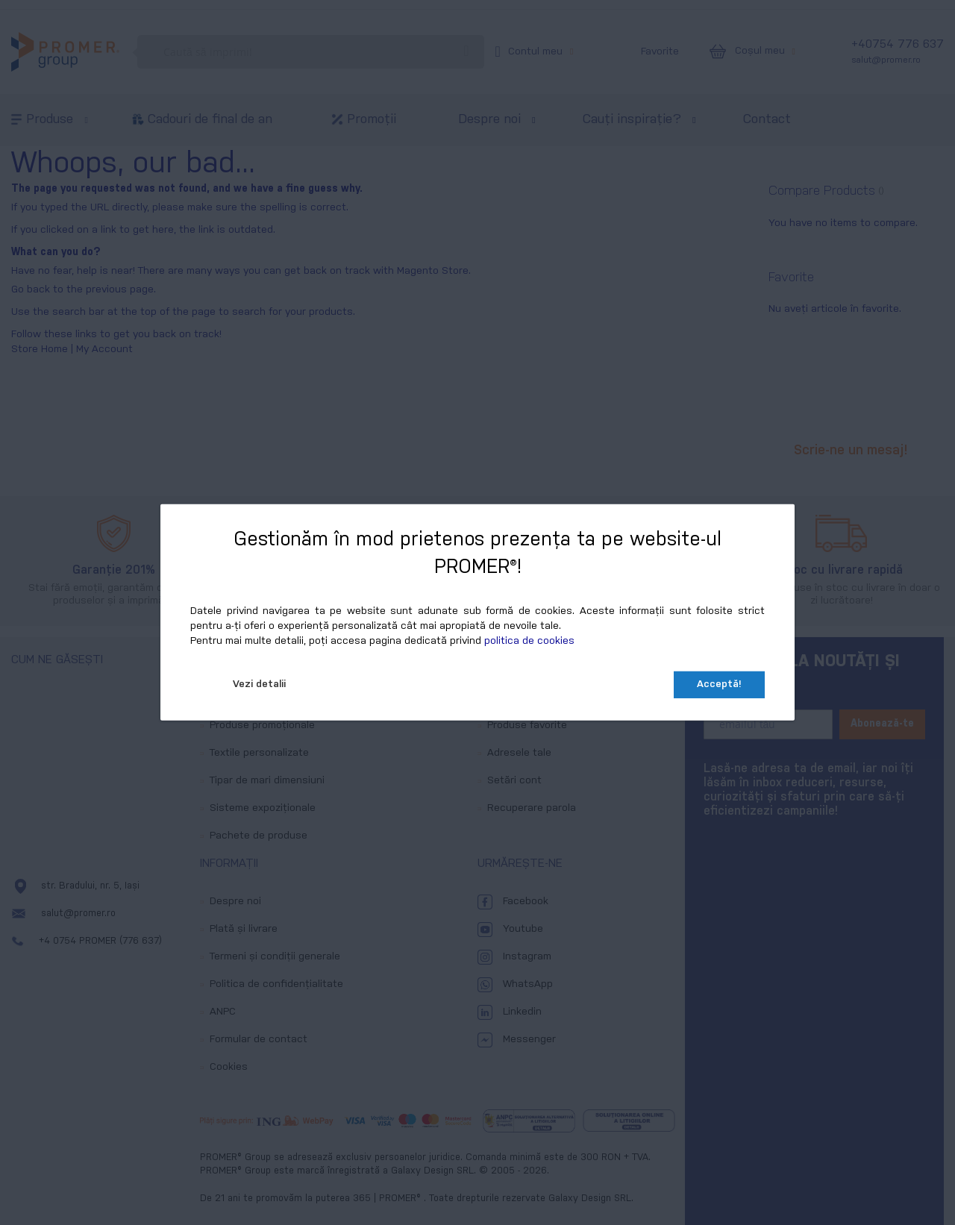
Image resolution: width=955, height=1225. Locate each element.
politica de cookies (529, 641)
